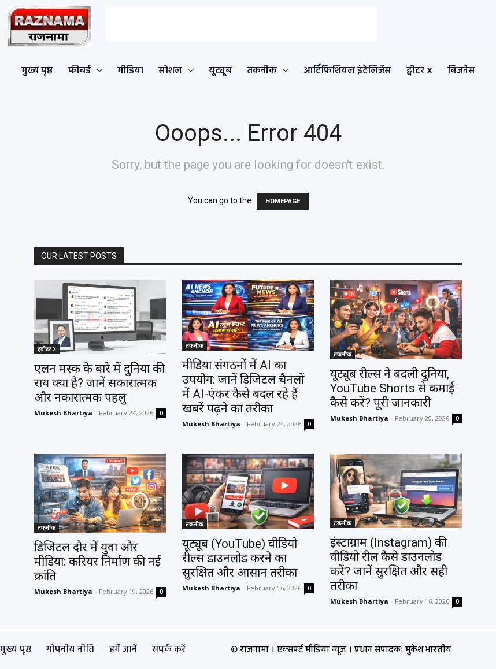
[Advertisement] (241, 24)
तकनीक (194, 345)
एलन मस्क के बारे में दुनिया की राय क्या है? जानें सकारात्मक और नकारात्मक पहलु (99, 383)
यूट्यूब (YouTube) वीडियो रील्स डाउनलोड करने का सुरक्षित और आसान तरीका (239, 558)
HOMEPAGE (282, 201)
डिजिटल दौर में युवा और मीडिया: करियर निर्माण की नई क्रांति (97, 561)
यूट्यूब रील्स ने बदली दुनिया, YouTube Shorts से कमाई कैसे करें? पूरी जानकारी (392, 388)
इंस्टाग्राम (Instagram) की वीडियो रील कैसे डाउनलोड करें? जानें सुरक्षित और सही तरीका (388, 564)
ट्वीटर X (47, 349)
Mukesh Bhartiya (63, 412)
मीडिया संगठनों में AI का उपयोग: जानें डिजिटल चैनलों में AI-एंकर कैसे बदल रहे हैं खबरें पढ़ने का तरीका (243, 386)
